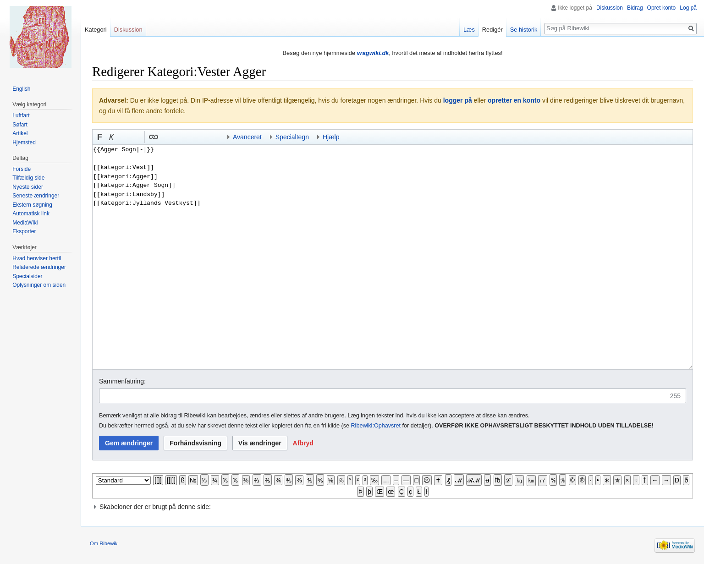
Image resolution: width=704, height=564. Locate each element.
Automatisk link (31, 213)
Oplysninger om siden (39, 285)
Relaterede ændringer (39, 267)
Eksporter (24, 231)
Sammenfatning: (122, 381)
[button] (99, 137)
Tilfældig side (28, 178)
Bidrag (635, 8)
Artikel (20, 133)
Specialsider (27, 276)
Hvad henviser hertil (36, 258)
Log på (688, 8)
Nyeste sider (27, 187)
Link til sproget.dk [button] (136, 137)
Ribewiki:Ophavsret (376, 425)
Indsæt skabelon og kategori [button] (201, 137)
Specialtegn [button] (292, 137)
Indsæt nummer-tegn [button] (124, 137)
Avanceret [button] (247, 137)
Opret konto (661, 8)
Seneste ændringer (35, 195)
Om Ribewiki (104, 543)
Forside (21, 169)
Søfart (20, 124)
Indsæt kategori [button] (213, 137)
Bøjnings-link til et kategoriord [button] (177, 137)
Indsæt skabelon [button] (165, 137)
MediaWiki (25, 222)
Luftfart (20, 115)
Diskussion (609, 8)
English (21, 89)
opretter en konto (514, 100)
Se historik (524, 29)
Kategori (96, 29)
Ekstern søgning (32, 205)
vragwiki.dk (373, 52)
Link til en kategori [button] (189, 137)
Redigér (492, 29)
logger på (457, 100)
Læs (469, 29)
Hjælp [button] (331, 137)
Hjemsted (24, 142)
